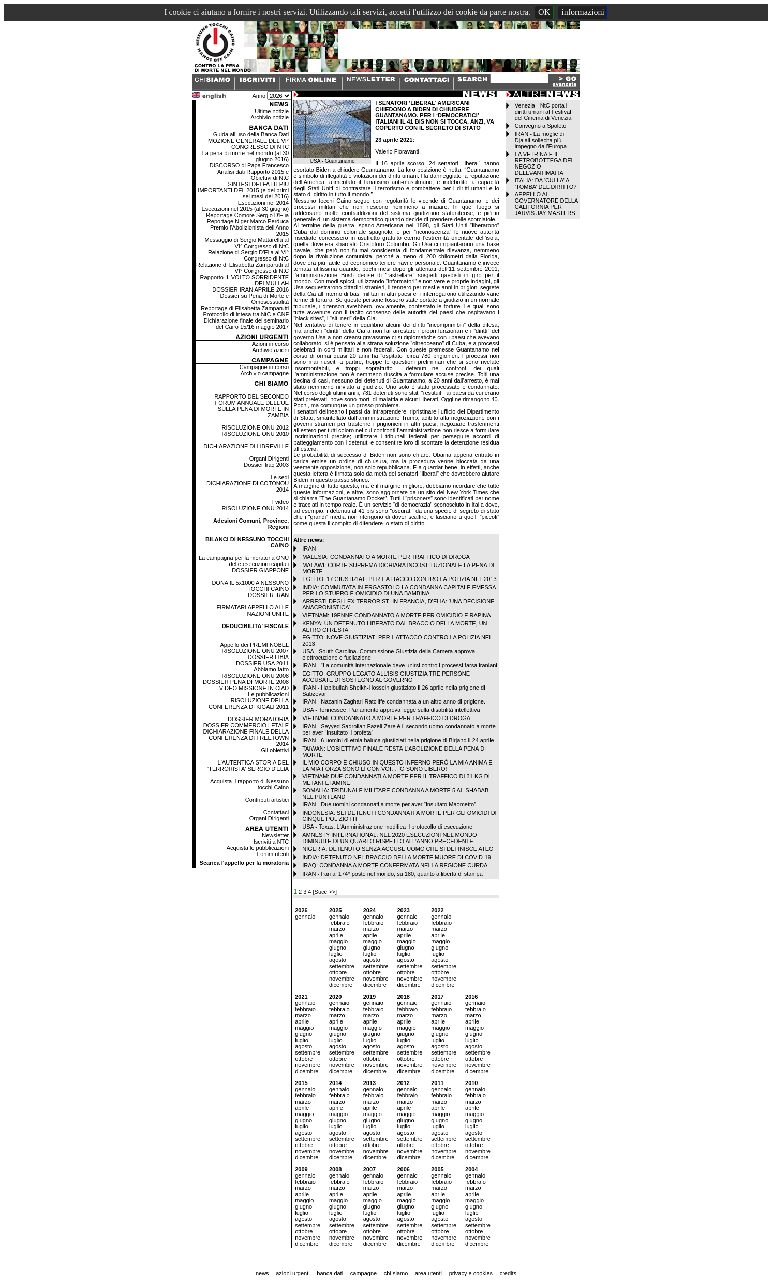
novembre (341, 978)
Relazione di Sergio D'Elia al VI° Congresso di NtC (248, 255)
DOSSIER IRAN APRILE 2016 (250, 289)
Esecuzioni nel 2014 (263, 203)
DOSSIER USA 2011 (262, 663)
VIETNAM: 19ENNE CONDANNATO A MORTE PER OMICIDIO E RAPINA (396, 615)
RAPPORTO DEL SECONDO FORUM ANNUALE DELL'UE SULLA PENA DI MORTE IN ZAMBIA (251, 405)
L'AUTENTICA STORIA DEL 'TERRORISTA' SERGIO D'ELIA (248, 765)
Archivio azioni (270, 350)
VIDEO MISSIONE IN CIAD (254, 688)
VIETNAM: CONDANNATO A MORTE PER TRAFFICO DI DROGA (386, 718)
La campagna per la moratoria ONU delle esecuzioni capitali (244, 561)
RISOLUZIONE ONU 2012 (255, 427)
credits (508, 1273)
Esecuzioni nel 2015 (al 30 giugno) (245, 209)
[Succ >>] (325, 892)
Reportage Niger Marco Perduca (248, 221)
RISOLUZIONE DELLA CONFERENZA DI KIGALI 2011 (249, 703)
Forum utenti (273, 854)
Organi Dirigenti (269, 458)
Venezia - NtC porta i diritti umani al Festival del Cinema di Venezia (543, 111)
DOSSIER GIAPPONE (260, 570)
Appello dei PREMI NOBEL (254, 645)
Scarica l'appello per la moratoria (244, 863)
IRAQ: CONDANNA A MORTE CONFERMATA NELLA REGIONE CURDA (394, 865)
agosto (337, 960)
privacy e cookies (471, 1273)
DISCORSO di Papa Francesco (249, 165)
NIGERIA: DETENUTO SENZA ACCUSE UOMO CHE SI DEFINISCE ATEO (397, 849)
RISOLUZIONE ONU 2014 (255, 508)
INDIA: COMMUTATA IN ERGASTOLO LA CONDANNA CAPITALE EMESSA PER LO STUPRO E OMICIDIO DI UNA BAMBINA (399, 590)
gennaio (305, 916)
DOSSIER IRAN (268, 595)
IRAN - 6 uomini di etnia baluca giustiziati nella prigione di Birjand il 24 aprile (398, 740)
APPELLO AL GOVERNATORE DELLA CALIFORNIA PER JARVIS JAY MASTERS (546, 203)
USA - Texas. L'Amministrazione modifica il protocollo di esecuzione (387, 826)
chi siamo (396, 1273)
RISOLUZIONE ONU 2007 (255, 651)
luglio (336, 954)
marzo (337, 929)
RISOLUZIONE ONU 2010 (255, 434)
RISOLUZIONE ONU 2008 (255, 676)
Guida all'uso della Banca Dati (251, 134)
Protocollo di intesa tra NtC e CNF (246, 314)
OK (544, 12)
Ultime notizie (272, 111)
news (262, 1273)
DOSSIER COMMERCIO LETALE (246, 725)
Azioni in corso (270, 344)
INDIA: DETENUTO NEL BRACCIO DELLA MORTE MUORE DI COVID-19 (396, 857)
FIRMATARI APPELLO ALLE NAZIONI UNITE (253, 610)
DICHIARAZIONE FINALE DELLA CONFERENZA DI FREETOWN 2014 (246, 737)
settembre (341, 966)
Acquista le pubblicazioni (258, 848)
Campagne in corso (264, 367)
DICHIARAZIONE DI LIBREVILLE (246, 446)
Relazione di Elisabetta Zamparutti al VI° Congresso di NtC (242, 268)
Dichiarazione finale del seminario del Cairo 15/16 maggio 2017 (246, 323)
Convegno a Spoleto (541, 126)
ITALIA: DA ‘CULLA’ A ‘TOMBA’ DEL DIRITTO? (546, 183)
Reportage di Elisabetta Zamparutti (245, 308)
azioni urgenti (292, 1273)
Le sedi (280, 477)
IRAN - (310, 548)
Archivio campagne (265, 373)
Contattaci (276, 812)
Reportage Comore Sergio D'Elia (247, 215)
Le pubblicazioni (268, 694)
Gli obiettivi (275, 750)
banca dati (330, 1273)
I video (280, 502)
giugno (337, 947)
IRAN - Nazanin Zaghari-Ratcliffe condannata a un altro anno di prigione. (393, 701)
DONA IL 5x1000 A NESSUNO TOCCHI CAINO (250, 585)
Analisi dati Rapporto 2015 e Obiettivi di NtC (253, 175)
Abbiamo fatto (271, 669)
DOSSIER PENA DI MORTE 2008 (246, 682)
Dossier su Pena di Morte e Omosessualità (254, 299)
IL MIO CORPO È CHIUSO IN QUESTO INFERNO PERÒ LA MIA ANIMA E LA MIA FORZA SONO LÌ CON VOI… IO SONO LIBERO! (397, 765)
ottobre (338, 972)
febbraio (339, 923)
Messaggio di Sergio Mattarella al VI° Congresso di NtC (247, 243)
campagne (363, 1273)
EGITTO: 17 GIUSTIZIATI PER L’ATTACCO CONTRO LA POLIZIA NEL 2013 (399, 579)
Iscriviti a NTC (271, 841)
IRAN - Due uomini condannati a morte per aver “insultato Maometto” (389, 804)
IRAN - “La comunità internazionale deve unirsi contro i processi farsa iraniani (399, 665)
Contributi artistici (267, 800)
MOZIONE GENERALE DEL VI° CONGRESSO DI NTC (248, 144)
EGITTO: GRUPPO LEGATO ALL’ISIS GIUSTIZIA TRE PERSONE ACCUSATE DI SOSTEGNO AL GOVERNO (386, 676)
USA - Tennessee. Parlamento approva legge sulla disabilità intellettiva (391, 710)
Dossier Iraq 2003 (266, 465)
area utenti (428, 1273)
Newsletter (275, 835)
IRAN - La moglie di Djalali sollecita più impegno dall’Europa (541, 140)
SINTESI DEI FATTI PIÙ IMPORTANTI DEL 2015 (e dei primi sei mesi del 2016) (243, 190)
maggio (338, 941)
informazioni (582, 12)
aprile (336, 935)
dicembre (340, 985)
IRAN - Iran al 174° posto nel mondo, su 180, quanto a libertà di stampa (392, 873)
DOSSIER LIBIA (268, 657)
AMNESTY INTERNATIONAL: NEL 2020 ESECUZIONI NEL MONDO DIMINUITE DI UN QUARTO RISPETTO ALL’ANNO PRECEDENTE (389, 838)
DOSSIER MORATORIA (258, 719)
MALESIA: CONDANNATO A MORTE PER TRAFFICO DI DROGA (386, 557)
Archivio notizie (269, 117)
